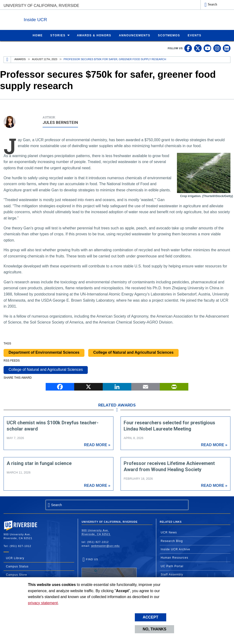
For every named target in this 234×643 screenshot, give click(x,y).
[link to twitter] (198, 48)
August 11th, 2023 (44, 59)
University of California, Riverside (41, 6)
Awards (20, 59)
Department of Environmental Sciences (44, 352)
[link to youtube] (207, 48)
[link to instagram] (217, 48)
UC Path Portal (172, 566)
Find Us (109, 572)
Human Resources (174, 557)
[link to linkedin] (226, 48)
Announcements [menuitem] (134, 35)
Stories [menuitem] (58, 35)
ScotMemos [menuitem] (169, 35)
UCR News (169, 532)
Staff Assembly (172, 574)
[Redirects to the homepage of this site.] (7, 59)
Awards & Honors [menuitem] (94, 35)
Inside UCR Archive (175, 549)
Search (212, 4)
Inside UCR (61, 18)
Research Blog (172, 540)
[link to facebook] (188, 48)
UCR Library (15, 558)
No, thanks (154, 629)
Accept (150, 617)
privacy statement (43, 603)
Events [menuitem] (194, 35)
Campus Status (17, 566)
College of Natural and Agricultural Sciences (133, 352)
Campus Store (16, 574)
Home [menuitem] (38, 35)
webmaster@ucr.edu (105, 545)
